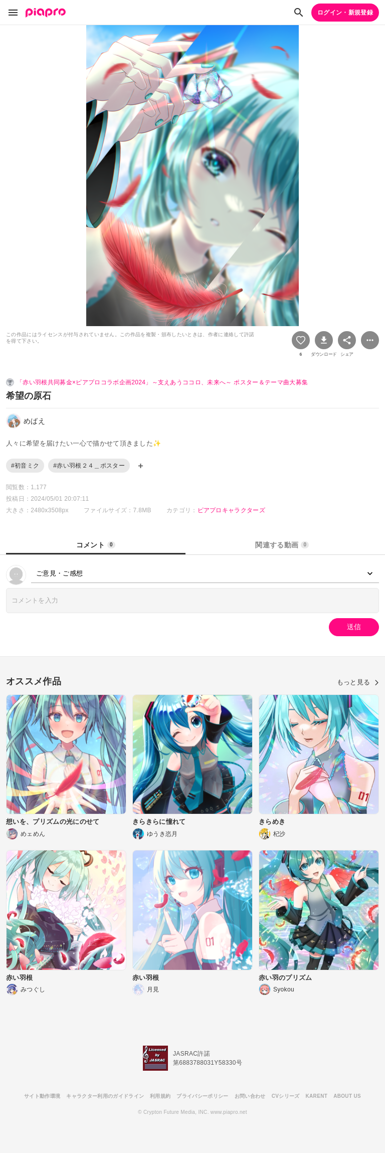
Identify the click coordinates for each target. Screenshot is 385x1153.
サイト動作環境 (42, 1096)
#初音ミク (25, 465)
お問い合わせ (250, 1096)
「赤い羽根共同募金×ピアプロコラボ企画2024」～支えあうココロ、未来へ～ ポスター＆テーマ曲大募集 (162, 382)
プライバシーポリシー (202, 1096)
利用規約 (160, 1096)
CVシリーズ (286, 1096)
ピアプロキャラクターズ (232, 510)
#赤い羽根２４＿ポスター (89, 465)
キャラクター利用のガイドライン (105, 1096)
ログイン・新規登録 (345, 12)
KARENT (317, 1096)
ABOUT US (347, 1096)
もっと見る (358, 682)
